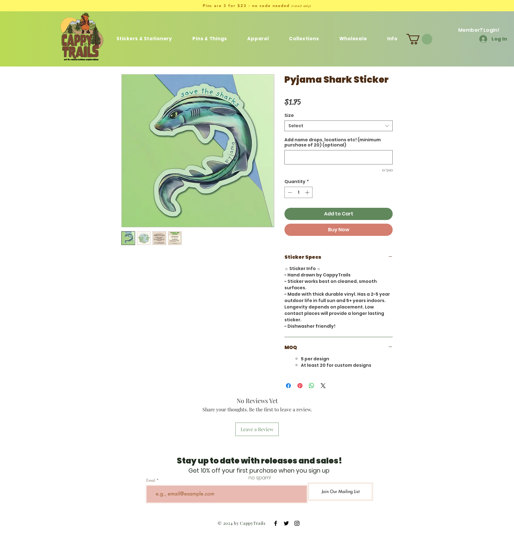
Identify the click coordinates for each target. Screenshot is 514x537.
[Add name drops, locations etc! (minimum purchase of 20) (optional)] (338, 157)
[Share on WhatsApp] (311, 385)
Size (289, 115)
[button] (304, 39)
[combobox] (338, 126)
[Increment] (308, 192)
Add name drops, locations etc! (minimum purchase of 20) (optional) (332, 142)
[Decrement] (289, 192)
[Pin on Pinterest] (300, 385)
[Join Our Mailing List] (340, 491)
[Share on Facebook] (288, 385)
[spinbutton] (298, 192)
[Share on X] (323, 385)
